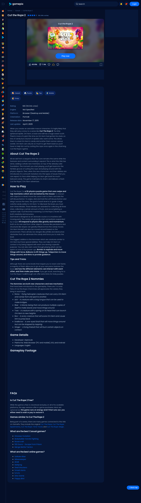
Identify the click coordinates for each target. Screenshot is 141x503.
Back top (133, 488)
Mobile (50, 93)
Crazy (15, 98)
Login (134, 4)
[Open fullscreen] (101, 64)
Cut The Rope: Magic (55, 427)
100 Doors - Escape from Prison (28, 444)
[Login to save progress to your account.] (53, 64)
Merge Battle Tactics (24, 447)
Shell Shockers (21, 467)
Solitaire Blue (20, 456)
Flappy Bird (19, 478)
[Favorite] (49, 64)
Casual (17, 11)
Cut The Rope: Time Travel (32, 427)
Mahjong (18, 465)
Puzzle (28, 93)
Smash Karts (20, 470)
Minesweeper (20, 459)
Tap (39, 93)
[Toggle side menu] (3, 4)
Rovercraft (19, 441)
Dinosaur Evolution (22, 436)
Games (9, 11)
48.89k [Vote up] (33, 64)
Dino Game (19, 476)
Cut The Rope (46, 424)
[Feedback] (58, 64)
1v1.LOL (17, 473)
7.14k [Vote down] (42, 64)
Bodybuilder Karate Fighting (26, 439)
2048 (17, 462)
